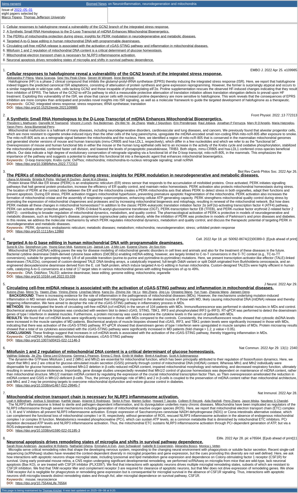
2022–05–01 (23, 10)
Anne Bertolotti (124, 78)
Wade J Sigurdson (159, 123)
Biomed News (96, 4)
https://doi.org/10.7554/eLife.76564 (41, 483)
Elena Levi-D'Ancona (57, 355)
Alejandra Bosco (186, 446)
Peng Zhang (231, 401)
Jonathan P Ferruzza (231, 123)
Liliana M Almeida (19, 179)
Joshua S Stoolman (46, 401)
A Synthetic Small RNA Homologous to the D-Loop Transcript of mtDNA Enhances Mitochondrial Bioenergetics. (88, 31)
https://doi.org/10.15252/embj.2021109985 (47, 107)
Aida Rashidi (213, 401)
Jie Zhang (138, 123)
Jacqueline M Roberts (53, 446)
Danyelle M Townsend (53, 123)
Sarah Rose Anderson (21, 446)
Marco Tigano (12, 17)
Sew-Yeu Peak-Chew (71, 78)
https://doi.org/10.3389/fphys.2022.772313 (47, 164)
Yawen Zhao (48, 292)
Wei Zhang (149, 292)
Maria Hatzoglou (283, 123)
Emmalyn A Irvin (105, 446)
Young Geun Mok (60, 246)
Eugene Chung (137, 246)
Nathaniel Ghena (81, 446)
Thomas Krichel (51, 490)
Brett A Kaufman (156, 355)
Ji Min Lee (118, 246)
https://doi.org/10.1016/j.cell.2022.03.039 (45, 276)
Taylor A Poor (121, 401)
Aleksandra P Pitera (20, 78)
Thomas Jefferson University (44, 17)
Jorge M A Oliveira (94, 179)
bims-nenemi (11, 4)
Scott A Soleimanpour (183, 355)
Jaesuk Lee (101, 246)
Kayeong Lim (83, 246)
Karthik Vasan (70, 401)
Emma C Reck (110, 355)
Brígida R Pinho (43, 179)
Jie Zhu (36, 355)
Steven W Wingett (100, 78)
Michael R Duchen (68, 179)
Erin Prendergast (184, 123)
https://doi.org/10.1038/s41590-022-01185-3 (48, 430)
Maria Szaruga (45, 78)
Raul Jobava (206, 123)
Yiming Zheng (68, 292)
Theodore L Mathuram (22, 123)
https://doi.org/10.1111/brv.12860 (40, 231)
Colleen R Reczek (190, 401)
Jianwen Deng (240, 292)
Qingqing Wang (181, 292)
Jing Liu (164, 292)
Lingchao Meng (89, 292)
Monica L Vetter (209, 446)
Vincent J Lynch (80, 123)
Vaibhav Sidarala (18, 355)
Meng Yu (32, 292)
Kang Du (108, 292)
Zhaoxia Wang (218, 292)
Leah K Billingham (19, 401)
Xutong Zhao (15, 292)
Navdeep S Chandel (274, 401)
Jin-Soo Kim (157, 246)
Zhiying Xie (123, 292)
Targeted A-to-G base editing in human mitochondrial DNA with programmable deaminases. (74, 41)
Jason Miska (250, 401)
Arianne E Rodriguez (96, 401)
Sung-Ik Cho (15, 246)
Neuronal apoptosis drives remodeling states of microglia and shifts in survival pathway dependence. (80, 60)
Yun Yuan (200, 292)
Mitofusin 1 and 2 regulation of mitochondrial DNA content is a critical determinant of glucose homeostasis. (84, 50)
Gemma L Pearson (86, 355)
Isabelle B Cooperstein (157, 446)
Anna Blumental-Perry (39, 126)
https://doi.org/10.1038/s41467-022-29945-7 (48, 385)
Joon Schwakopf (129, 446)
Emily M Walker (132, 355)
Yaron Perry (15, 126)
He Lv (136, 292)
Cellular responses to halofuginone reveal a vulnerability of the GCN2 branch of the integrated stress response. (88, 27)
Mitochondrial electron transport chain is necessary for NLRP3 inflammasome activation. (71, 55)
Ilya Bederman (103, 123)
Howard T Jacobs (164, 401)
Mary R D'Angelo (258, 123)
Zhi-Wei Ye (122, 123)
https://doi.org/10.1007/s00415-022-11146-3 (48, 340)
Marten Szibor (141, 401)
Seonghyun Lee (36, 246)
